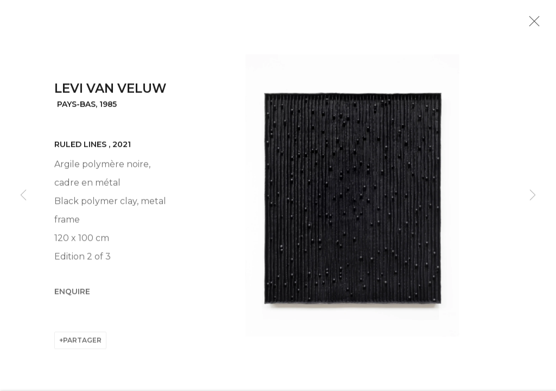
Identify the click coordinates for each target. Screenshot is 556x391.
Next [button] (532, 195)
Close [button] (533, 24)
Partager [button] (82, 343)
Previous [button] (23, 195)
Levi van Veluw (110, 91)
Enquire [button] (72, 295)
